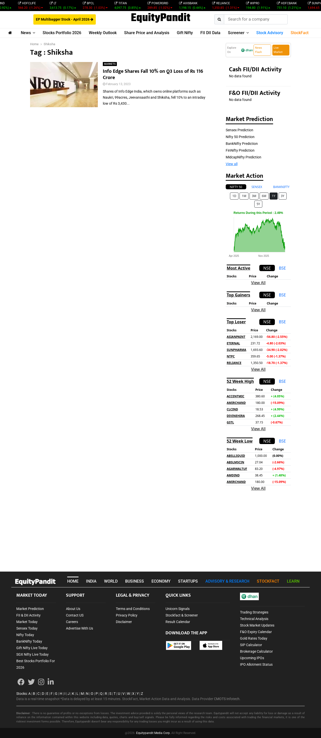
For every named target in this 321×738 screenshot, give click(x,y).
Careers (72, 622)
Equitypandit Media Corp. (153, 733)
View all (231, 164)
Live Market (278, 50)
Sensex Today (27, 628)
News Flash (258, 50)
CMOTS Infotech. (227, 699)
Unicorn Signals (178, 609)
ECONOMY (161, 581)
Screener (236, 32)
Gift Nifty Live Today (32, 648)
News (26, 32)
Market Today (27, 622)
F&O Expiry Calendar (256, 632)
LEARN (293, 581)
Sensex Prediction (239, 130)
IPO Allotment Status (256, 664)
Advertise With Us (79, 628)
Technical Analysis (254, 619)
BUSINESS (134, 581)
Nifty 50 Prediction (240, 137)
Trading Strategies (254, 612)
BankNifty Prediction (242, 144)
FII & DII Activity (28, 615)
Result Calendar (178, 622)
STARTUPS (188, 581)
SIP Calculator (251, 645)
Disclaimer (124, 622)
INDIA (91, 581)
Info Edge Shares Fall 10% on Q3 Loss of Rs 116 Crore (153, 74)
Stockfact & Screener (182, 615)
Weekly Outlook (103, 32)
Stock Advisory (269, 32)
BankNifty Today (29, 641)
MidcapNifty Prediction (243, 157)
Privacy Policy (126, 615)
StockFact (299, 32)
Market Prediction (30, 609)
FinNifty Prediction (240, 150)
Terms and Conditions (133, 609)
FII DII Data (210, 32)
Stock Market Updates (257, 625)
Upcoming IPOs (252, 658)
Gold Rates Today (253, 638)
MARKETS (110, 64)
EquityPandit (160, 18)
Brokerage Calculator (256, 651)
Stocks (21, 694)
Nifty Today (25, 635)
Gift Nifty (185, 32)
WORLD (111, 581)
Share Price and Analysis (146, 32)
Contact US (75, 615)
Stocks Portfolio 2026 (62, 32)
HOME (72, 581)
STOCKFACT (268, 581)
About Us (73, 609)
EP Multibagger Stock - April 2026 (64, 19)
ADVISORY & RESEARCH (227, 581)
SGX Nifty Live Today (32, 654)
